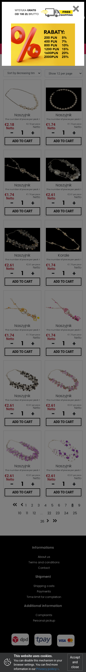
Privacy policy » (47, 669)
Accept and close (75, 662)
